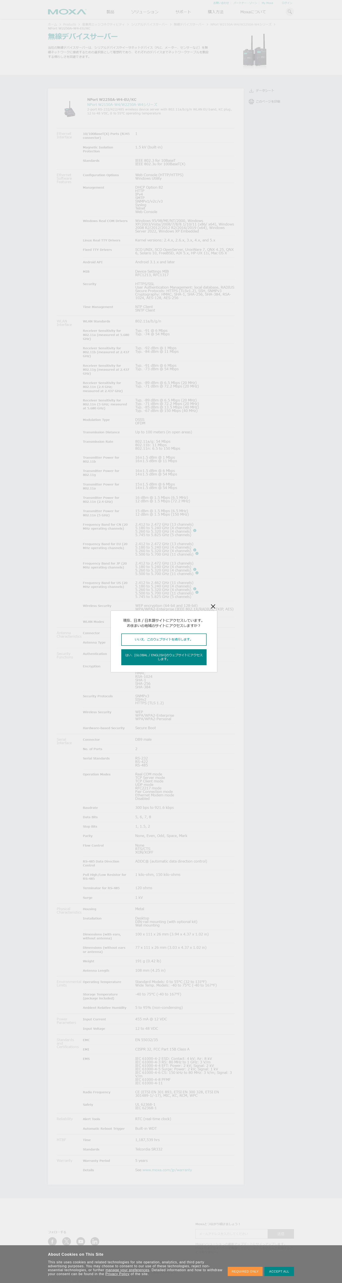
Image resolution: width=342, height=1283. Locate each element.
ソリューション (145, 12)
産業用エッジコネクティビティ (103, 24)
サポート (183, 12)
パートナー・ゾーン (245, 3)
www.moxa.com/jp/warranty (167, 1170)
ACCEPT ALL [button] (279, 1271)
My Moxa (267, 3)
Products (69, 24)
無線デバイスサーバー (189, 24)
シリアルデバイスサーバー (149, 24)
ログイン (287, 3)
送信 (280, 1234)
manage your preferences (127, 1270)
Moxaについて (253, 12)
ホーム (52, 24)
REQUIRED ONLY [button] (245, 1271)
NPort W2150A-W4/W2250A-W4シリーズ (241, 24)
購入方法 (216, 12)
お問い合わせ (221, 3)
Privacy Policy (117, 1274)
